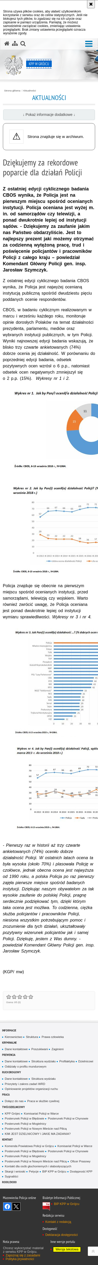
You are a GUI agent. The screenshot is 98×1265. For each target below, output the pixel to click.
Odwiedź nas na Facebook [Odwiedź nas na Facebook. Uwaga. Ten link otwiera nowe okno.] (7, 1206)
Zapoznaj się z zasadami (22, 1255)
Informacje (9, 1030)
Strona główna (12, 90)
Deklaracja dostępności (61, 1235)
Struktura (32, 1036)
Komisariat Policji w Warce (41, 1113)
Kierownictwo (13, 1036)
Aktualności (29, 90)
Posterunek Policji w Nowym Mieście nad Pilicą (36, 1128)
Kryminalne (9, 1042)
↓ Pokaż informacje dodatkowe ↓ (49, 114)
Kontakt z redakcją (58, 1222)
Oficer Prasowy (80, 1161)
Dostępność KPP (81, 1171)
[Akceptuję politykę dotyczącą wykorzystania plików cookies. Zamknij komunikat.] (91, 4)
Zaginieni (57, 1049)
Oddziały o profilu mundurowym (25, 1066)
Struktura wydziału (43, 1061)
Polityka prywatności (19, 1259)
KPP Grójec (12, 1113)
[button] (89, 44)
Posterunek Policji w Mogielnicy (25, 1123)
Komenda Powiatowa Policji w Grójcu (29, 1146)
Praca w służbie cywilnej (43, 1101)
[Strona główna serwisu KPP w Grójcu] (6, 44)
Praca (6, 1094)
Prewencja (8, 1055)
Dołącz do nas (14, 1101)
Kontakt (7, 1139)
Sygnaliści (11, 1176)
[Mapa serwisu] (15, 44)
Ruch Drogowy (11, 1072)
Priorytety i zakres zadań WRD (25, 1083)
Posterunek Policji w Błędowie (24, 1118)
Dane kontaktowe (16, 1049)
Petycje (34, 1171)
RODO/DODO (9, 1182)
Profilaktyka (67, 1061)
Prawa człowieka (53, 1036)
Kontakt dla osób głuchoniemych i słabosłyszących (38, 1166)
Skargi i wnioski (15, 1171)
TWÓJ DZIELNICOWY (13, 1107)
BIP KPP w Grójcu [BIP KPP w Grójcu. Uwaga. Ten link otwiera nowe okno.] (66, 1204)
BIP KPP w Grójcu (54, 1171)
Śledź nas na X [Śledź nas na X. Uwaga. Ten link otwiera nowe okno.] (16, 1206)
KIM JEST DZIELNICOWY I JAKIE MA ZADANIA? (38, 1133)
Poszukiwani (39, 1049)
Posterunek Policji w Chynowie (68, 1118)
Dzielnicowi (85, 1061)
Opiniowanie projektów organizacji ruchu (31, 1088)
